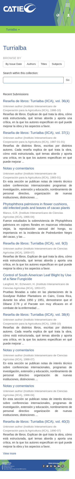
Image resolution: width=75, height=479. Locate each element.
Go (67, 79)
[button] (57, 15)
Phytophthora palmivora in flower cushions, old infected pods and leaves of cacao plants (36, 206)
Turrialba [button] (13, 29)
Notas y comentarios (18, 168)
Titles (44, 63)
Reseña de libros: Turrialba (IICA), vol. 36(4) (36, 101)
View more (9, 453)
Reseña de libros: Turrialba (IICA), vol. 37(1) (36, 133)
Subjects (57, 63)
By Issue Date (14, 63)
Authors (31, 63)
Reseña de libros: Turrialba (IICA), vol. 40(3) (36, 422)
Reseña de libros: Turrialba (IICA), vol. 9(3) (35, 243)
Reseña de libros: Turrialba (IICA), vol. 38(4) (36, 315)
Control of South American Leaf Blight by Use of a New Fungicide (37, 277)
